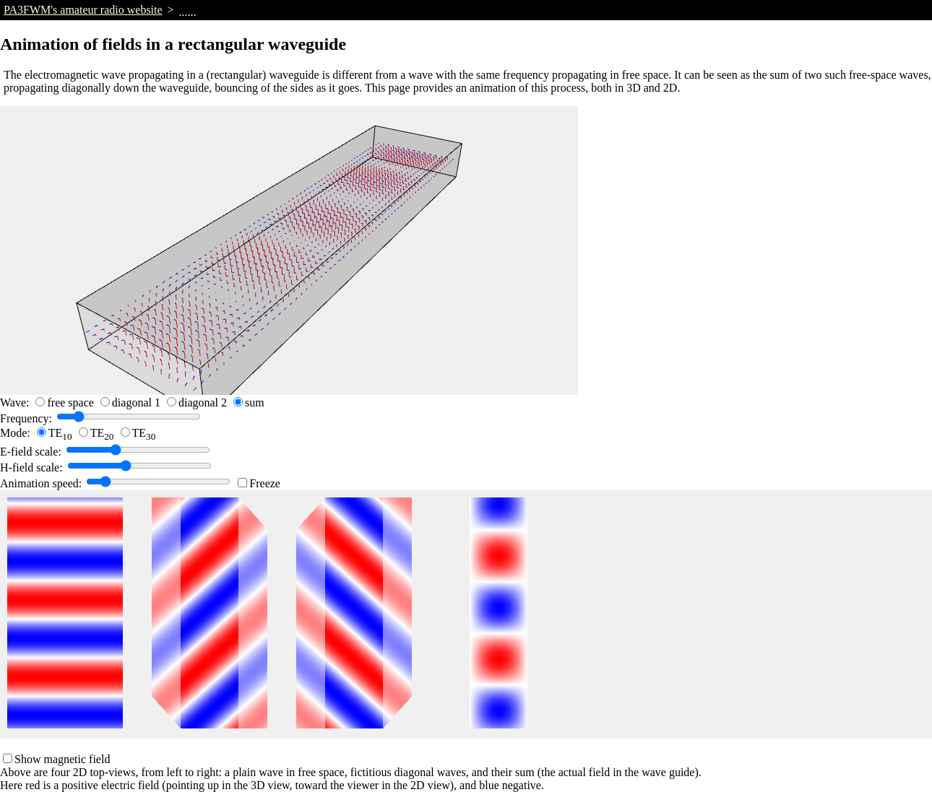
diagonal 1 (136, 402)
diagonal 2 (202, 402)
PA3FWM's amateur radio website (83, 10)
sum (254, 402)
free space (70, 402)
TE (60, 433)
